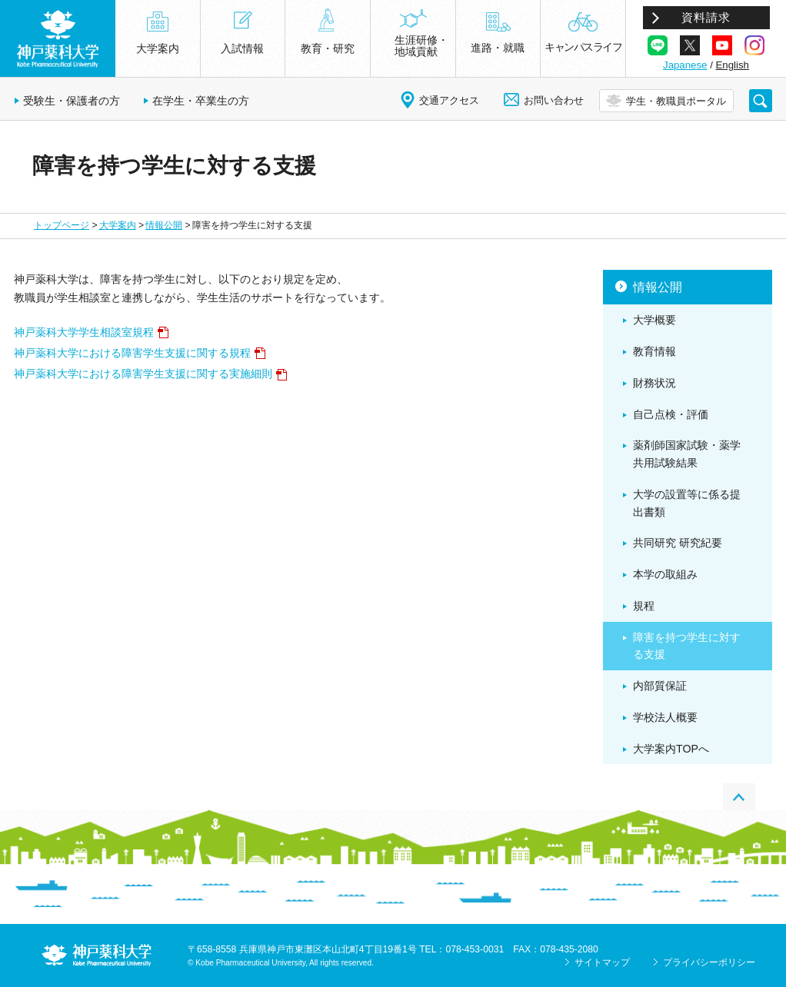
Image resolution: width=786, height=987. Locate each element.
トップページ (61, 225)
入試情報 (242, 48)
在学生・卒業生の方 (200, 101)
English (732, 65)
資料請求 (706, 17)
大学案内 (117, 225)
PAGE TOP (739, 796)
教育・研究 (328, 48)
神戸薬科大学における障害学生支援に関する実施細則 (143, 373)
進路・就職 (498, 48)
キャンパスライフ (583, 47)
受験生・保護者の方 (71, 101)
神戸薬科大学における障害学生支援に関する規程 (132, 353)
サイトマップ (602, 962)
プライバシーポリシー (709, 962)
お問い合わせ (554, 100)
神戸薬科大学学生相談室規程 (84, 332)
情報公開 (163, 225)
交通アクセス (449, 100)
